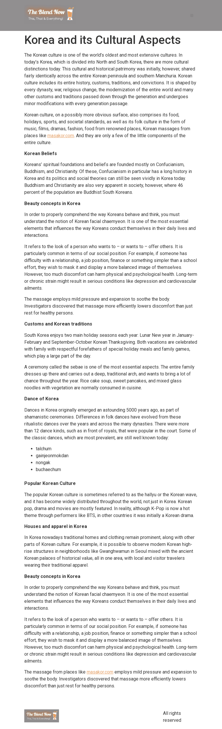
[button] (191, 15)
